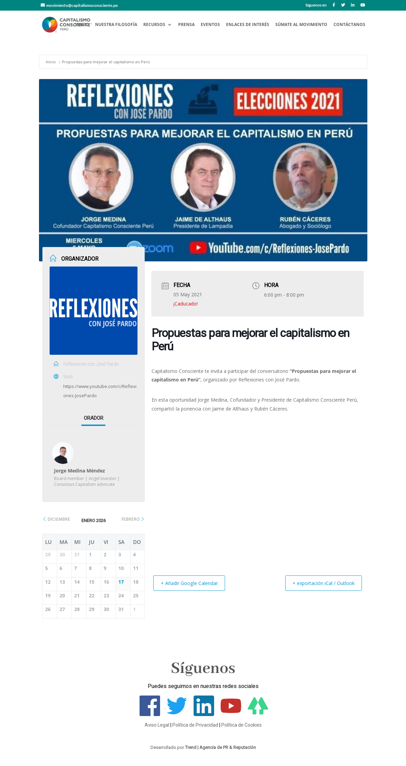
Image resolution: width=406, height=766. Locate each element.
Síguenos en (316, 5)
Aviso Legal (157, 725)
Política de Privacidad (195, 725)
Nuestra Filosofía (116, 24)
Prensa (186, 24)
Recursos (154, 24)
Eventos (210, 24)
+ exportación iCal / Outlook (319, 583)
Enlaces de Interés (247, 24)
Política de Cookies (241, 725)
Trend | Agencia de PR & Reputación (220, 747)
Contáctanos (349, 24)
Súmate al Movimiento (301, 24)
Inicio (82, 24)
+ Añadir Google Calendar (193, 583)
